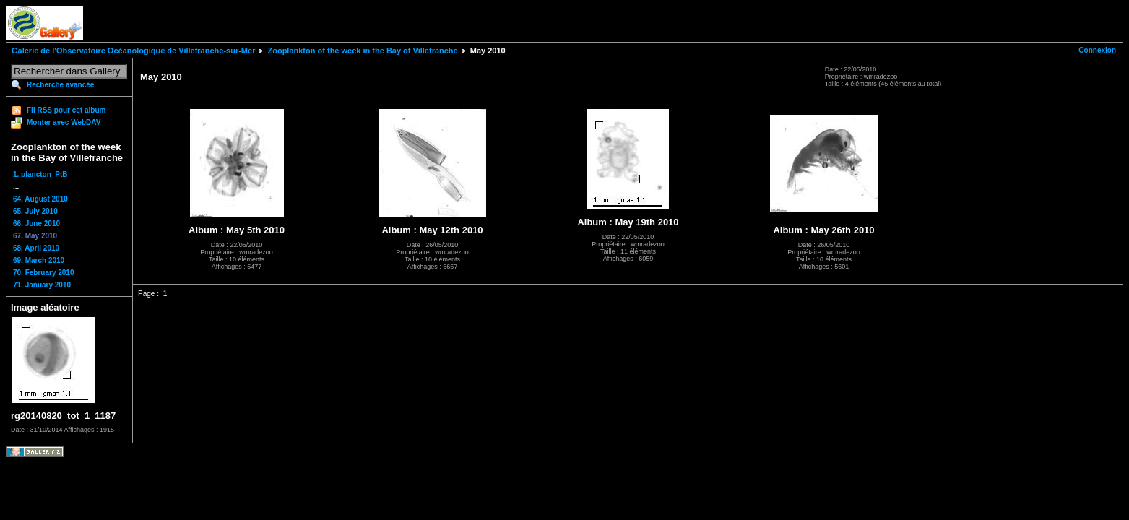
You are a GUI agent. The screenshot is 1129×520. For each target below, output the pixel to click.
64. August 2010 (40, 199)
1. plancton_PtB (40, 174)
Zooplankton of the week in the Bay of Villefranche (362, 50)
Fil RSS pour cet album (66, 110)
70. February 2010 (43, 273)
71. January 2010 (42, 285)
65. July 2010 (35, 211)
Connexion (1097, 50)
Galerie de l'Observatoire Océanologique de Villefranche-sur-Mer (133, 50)
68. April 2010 (36, 248)
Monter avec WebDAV (63, 122)
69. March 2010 (38, 260)
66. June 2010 (36, 224)
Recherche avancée (60, 85)
